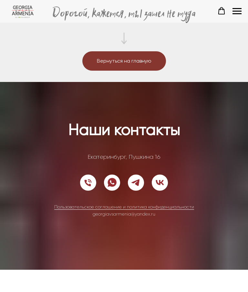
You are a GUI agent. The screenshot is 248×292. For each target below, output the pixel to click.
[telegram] (136, 183)
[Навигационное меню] (237, 11)
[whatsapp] (112, 183)
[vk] (160, 183)
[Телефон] (88, 183)
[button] (221, 11)
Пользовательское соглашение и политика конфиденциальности (124, 206)
